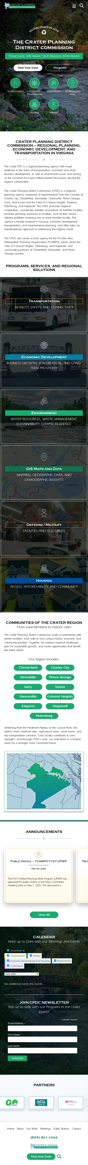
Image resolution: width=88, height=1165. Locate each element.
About (20, 1128)
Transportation (16, 956)
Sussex (60, 687)
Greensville (28, 696)
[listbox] (21, 974)
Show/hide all (16, 950)
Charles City (60, 667)
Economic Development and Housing (28, 961)
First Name (14, 1034)
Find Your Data (28, 67)
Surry (28, 687)
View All (44, 914)
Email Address (16, 1023)
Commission (15, 966)
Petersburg (44, 716)
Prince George (60, 677)
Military (35, 956)
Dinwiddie (28, 677)
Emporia (28, 706)
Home (10, 1128)
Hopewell (60, 706)
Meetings (45, 1128)
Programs (60, 67)
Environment (62, 961)
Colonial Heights (60, 696)
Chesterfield (28, 667)
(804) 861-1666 (44, 1137)
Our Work (32, 1128)
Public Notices (61, 1128)
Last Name (14, 1045)
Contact (76, 1128)
